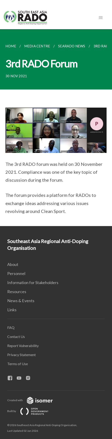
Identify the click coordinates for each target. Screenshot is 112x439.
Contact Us (16, 336)
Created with (33, 400)
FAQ (10, 327)
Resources (16, 291)
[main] (56, 127)
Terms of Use (17, 364)
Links (12, 309)
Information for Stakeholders (32, 282)
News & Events (20, 300)
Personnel (16, 273)
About (12, 264)
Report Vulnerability (23, 345)
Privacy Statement (21, 354)
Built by (31, 411)
